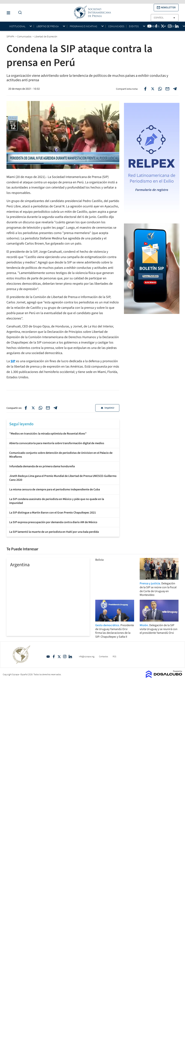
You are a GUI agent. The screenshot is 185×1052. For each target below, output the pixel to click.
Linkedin (70, 656)
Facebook (53, 656)
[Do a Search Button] (19, 13)
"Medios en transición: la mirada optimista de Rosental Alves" (48, 434)
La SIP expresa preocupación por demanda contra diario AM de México (53, 522)
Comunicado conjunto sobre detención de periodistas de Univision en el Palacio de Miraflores (60, 455)
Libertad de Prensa (47, 26)
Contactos (103, 656)
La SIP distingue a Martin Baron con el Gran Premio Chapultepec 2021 (52, 513)
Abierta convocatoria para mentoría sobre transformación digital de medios (56, 443)
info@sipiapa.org (86, 656)
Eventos (134, 26)
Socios (175, 26)
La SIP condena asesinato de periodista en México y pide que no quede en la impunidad (56, 501)
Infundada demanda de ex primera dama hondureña (42, 466)
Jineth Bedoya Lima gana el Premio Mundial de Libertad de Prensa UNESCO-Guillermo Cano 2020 (63, 478)
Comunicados (116, 26)
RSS (114, 656)
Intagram (64, 656)
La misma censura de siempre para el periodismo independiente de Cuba (54, 489)
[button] (166, 7)
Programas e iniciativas (83, 26)
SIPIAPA (10, 36)
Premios (154, 26)
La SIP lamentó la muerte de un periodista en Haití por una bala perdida (54, 532)
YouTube (48, 656)
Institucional (17, 26)
